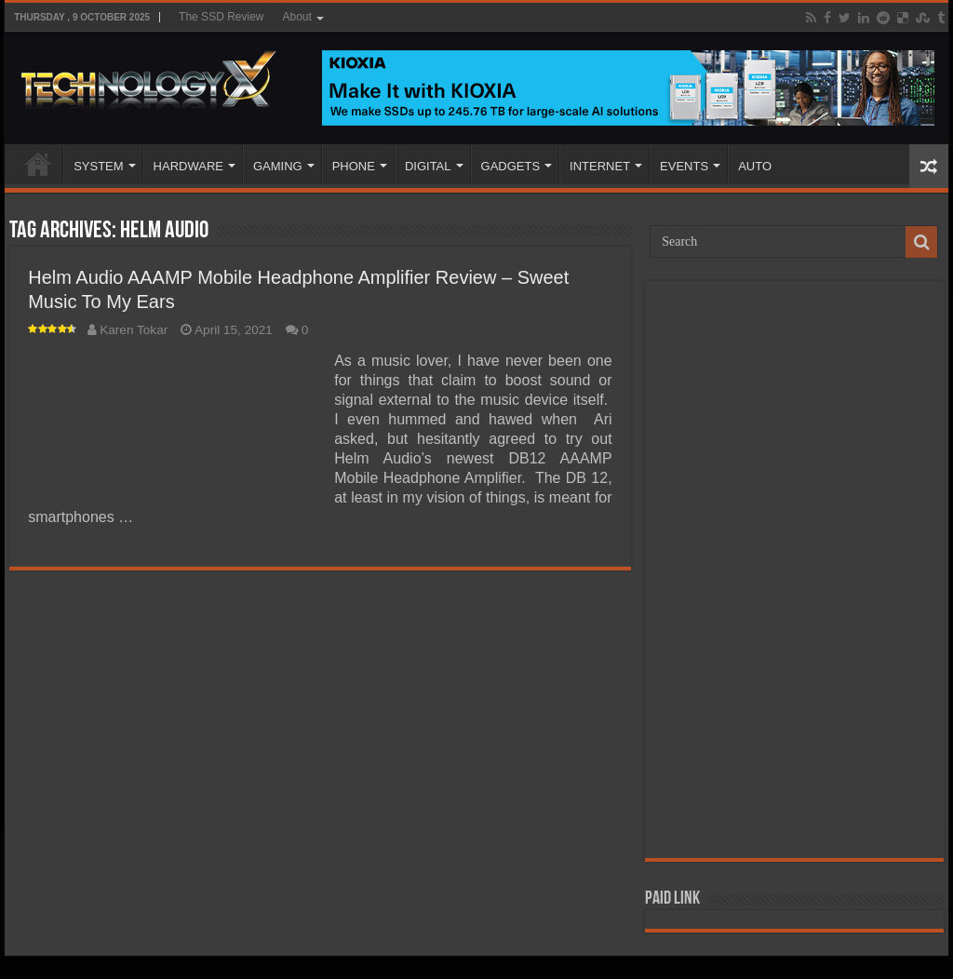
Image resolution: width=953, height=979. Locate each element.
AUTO (755, 166)
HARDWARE (188, 166)
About (296, 16)
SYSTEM (98, 166)
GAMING (277, 166)
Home (38, 163)
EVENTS (684, 166)
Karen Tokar (134, 330)
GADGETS (511, 166)
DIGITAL (428, 166)
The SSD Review (221, 16)
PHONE (353, 166)
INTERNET (600, 166)
